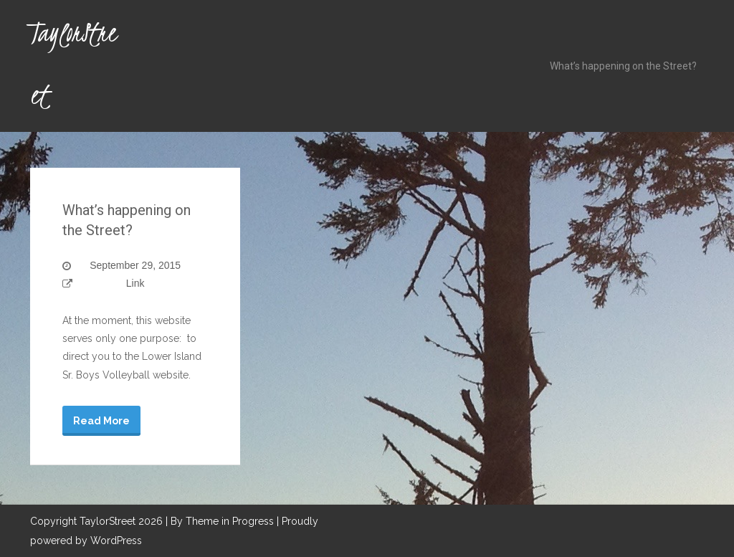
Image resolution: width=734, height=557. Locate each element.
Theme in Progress (230, 521)
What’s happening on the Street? (623, 66)
